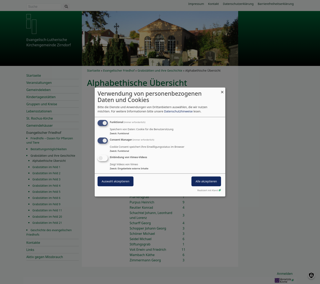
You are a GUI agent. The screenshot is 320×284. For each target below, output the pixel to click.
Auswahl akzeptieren (115, 181)
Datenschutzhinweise (178, 111)
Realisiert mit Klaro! (207, 190)
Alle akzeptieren (206, 181)
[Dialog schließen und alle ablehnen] (222, 90)
